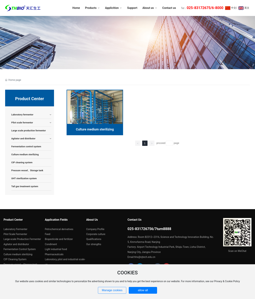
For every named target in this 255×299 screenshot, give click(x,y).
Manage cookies (112, 290)
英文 (243, 8)
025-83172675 (198, 8)
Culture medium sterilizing (95, 129)
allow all (143, 290)
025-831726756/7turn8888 (149, 229)
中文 (230, 8)
